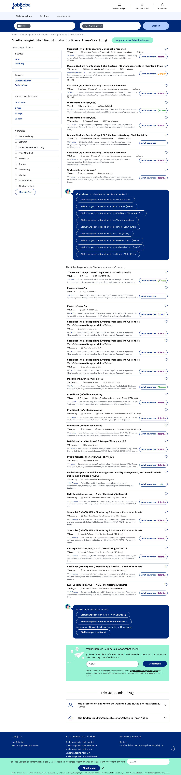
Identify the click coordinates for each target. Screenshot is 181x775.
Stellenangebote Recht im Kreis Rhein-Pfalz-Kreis (108, 254)
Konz (17, 59)
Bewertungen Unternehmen (25, 745)
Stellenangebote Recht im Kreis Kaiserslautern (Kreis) (110, 247)
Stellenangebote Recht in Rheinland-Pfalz (104, 621)
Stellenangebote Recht (93, 632)
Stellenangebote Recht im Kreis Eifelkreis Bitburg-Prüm (111, 213)
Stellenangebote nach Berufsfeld (81, 745)
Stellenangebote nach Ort (78, 752)
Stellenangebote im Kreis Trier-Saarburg (103, 614)
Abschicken (89, 768)
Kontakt (123, 742)
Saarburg (19, 63)
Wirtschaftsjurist (23, 80)
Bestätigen (25, 192)
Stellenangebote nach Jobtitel (80, 742)
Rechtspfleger (21, 85)
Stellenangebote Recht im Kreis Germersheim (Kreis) (110, 240)
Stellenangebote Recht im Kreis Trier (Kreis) (105, 233)
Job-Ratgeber (18, 742)
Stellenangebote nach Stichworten (82, 756)
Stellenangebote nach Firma (79, 749)
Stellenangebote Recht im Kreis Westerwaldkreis (107, 220)
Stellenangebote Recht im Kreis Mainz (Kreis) (106, 199)
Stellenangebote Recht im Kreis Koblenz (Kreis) (107, 206)
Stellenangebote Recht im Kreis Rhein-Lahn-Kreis (108, 226)
